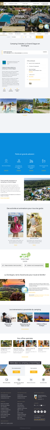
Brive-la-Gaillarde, (34, 296)
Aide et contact (19, 403)
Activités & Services (32, 33)
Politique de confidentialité (21, 414)
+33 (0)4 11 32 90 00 (10, 423)
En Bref (4, 33)
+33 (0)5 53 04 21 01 (31, 74)
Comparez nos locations (5, 408)
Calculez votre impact (20, 406)
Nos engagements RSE (4, 411)
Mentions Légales (20, 412)
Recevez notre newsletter (5, 403)
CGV (18, 411)
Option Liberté (19, 417)
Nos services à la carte (4, 415)
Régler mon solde (20, 409)
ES (39, 405)
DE (43, 405)
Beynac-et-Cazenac (40, 296)
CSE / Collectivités (4, 406)
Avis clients (46, 33)
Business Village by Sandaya (5, 414)
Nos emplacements (18, 33)
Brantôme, (30, 296)
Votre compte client (20, 405)
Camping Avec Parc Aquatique (6, 396)
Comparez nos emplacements (5, 409)
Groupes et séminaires (4, 412)
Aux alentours (39, 33)
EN (37, 405)
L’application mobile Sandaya (22, 408)
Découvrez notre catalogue (5, 405)
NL (35, 405)
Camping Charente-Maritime (22, 396)
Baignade (25, 33)
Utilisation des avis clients (21, 415)
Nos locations (11, 33)
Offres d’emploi (3, 417)
